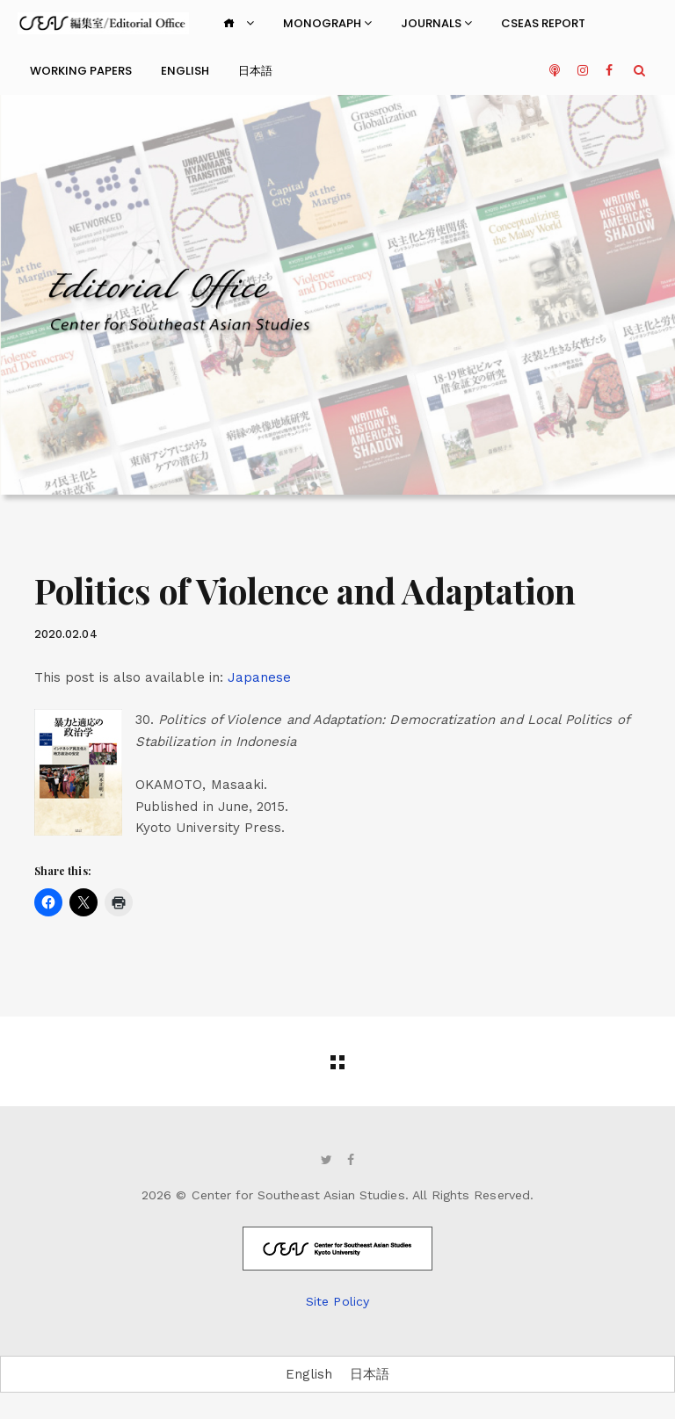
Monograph (327, 23)
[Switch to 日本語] (369, 1374)
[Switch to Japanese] (259, 677)
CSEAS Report (543, 23)
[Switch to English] (309, 1374)
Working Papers (81, 70)
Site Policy (337, 1301)
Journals (436, 23)
